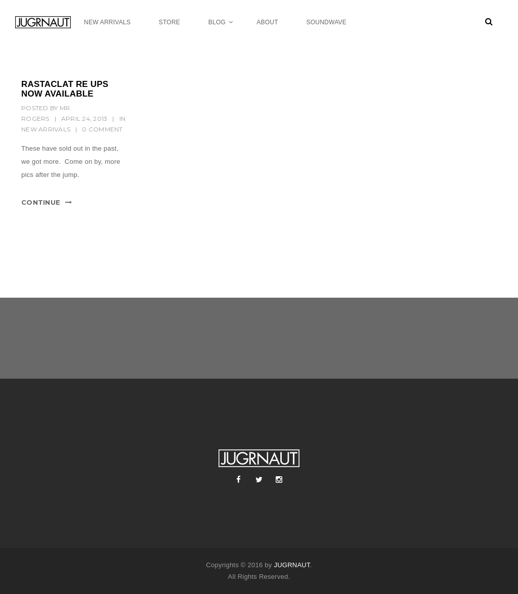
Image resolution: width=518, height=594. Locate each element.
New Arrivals (45, 129)
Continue (40, 202)
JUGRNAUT (292, 565)
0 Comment (102, 129)
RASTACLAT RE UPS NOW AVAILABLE (64, 89)
